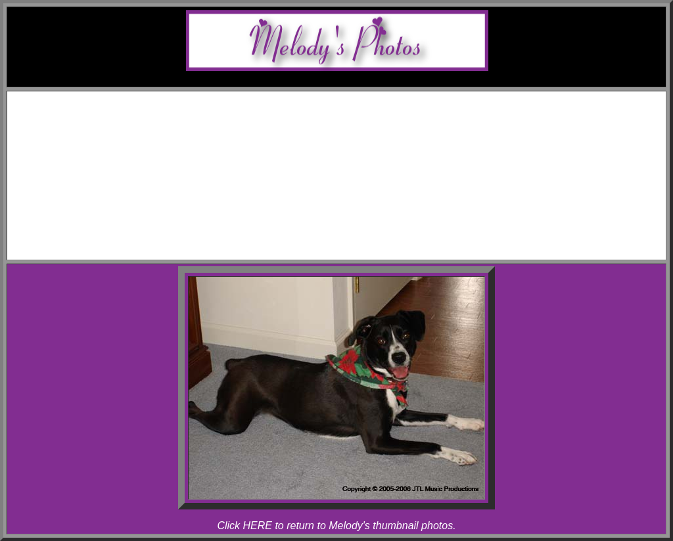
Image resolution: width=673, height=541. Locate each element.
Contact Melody (349, 241)
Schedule (350, 110)
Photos (349, 170)
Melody (362, 134)
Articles (350, 217)
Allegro (363, 146)
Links (349, 229)
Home (349, 99)
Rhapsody (363, 158)
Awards (349, 122)
